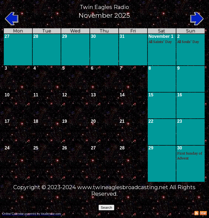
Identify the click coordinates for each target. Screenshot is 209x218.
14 (122, 95)
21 (122, 121)
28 (35, 36)
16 (179, 95)
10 (7, 95)
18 (35, 121)
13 (93, 95)
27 (7, 36)
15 (151, 95)
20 (93, 121)
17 (7, 121)
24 (7, 148)
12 (64, 95)
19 (64, 121)
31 (122, 36)
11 (35, 95)
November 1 (161, 36)
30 (93, 36)
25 (35, 148)
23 (179, 121)
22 (151, 121)
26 (64, 148)
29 (64, 36)
